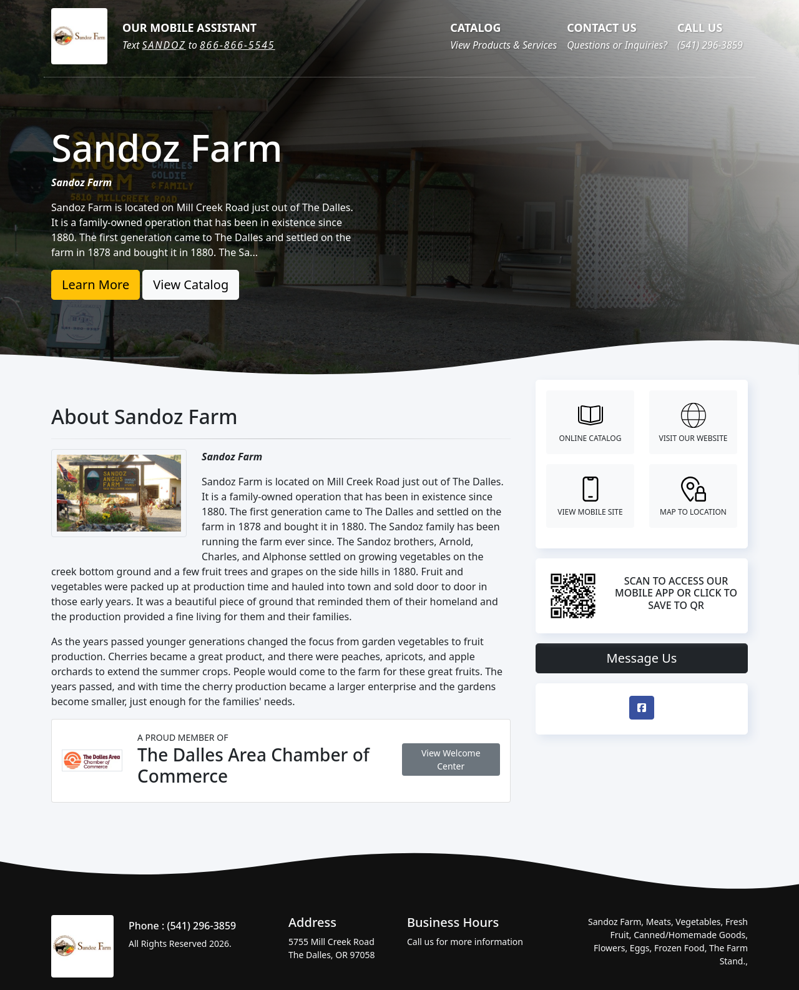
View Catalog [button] (190, 284)
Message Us (642, 658)
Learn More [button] (95, 284)
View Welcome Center (451, 759)
